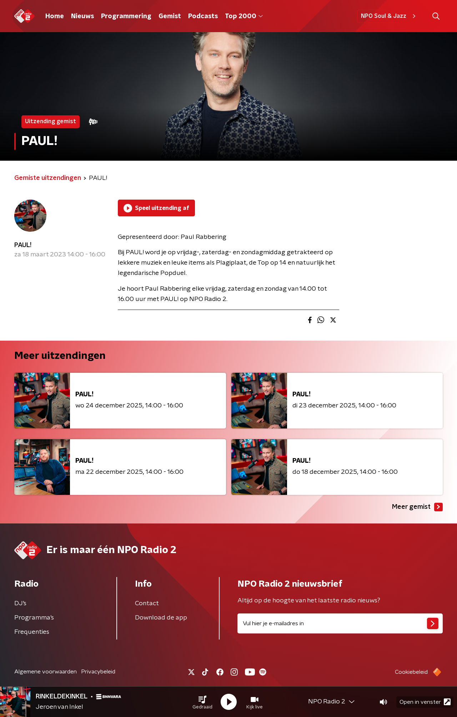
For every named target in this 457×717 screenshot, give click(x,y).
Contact (147, 603)
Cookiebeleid (411, 672)
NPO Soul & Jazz (389, 16)
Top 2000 (244, 16)
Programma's (34, 618)
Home (54, 16)
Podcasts (203, 16)
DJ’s (20, 603)
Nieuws (82, 16)
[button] (202, 702)
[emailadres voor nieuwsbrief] (340, 623)
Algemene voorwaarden (45, 672)
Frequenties (31, 632)
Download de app (161, 618)
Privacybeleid (98, 672)
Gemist (170, 16)
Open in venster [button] (425, 701)
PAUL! (22, 245)
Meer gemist (417, 507)
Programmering (126, 16)
